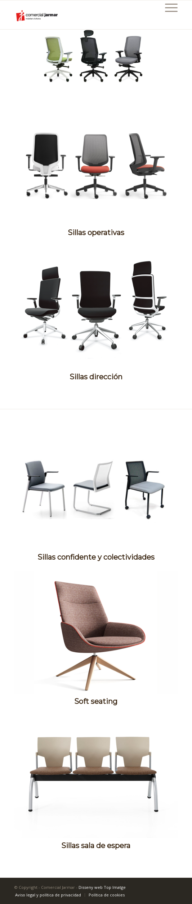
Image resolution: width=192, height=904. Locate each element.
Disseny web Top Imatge (102, 887)
